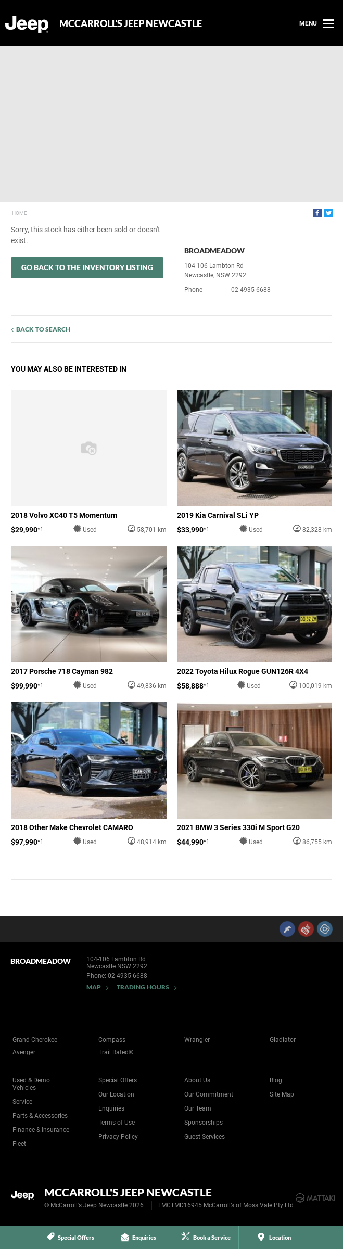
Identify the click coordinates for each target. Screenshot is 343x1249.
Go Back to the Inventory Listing (87, 267)
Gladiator (283, 1039)
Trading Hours (143, 987)
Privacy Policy (118, 1136)
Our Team (197, 1108)
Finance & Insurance (40, 1129)
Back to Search (43, 329)
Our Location (116, 1094)
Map (93, 987)
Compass (111, 1039)
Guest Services (204, 1136)
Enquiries (111, 1108)
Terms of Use (116, 1122)
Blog (276, 1080)
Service (22, 1101)
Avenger (23, 1052)
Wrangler (197, 1039)
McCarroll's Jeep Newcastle (130, 23)
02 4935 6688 (251, 290)
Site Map (282, 1094)
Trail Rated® (115, 1052)
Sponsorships (203, 1122)
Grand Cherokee (34, 1039)
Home (19, 213)
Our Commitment (208, 1094)
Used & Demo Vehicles (31, 1084)
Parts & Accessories (40, 1115)
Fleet (19, 1144)
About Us (197, 1080)
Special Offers (117, 1080)
